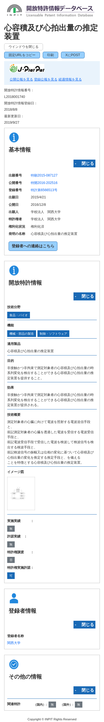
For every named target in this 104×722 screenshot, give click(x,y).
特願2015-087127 (44, 175)
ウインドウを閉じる (24, 47)
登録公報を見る (45, 79)
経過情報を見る (70, 79)
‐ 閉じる (84, 163)
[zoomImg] (21, 493)
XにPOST (72, 55)
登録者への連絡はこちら (33, 246)
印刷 (50, 55)
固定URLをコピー (22, 55)
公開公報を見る (21, 79)
